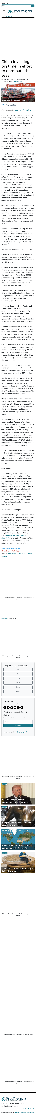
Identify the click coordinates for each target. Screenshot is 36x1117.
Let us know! (21, 732)
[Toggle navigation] (4, 11)
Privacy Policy (20, 1112)
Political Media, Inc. (31, 1114)
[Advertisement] (18, 38)
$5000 (18, 691)
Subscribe (18, 725)
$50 (18, 674)
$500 (18, 683)
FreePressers (20, 12)
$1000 (18, 687)
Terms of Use (29, 1112)
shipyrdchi (4, 102)
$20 (18, 669)
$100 (18, 678)
